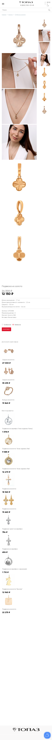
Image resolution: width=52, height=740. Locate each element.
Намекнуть (18, 324)
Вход (48, 2)
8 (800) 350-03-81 (27, 5)
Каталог (10, 14)
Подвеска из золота (20, 14)
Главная (4, 14)
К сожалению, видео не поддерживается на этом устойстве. (15, 274)
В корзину (6, 329)
